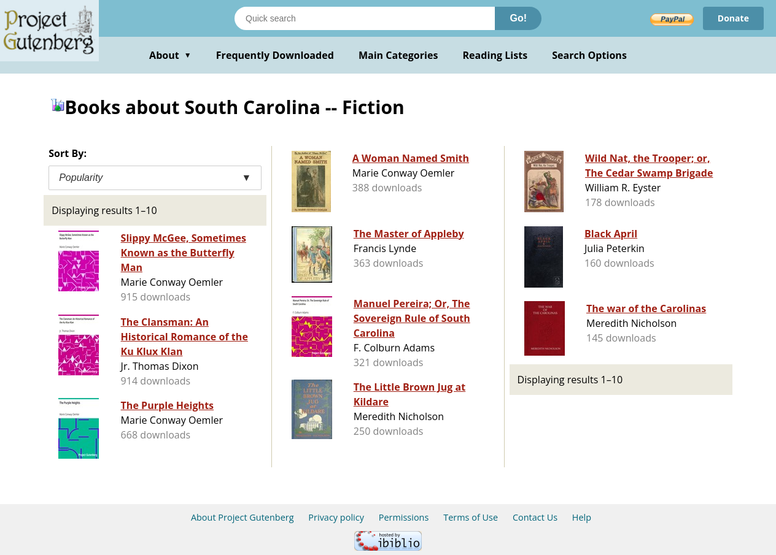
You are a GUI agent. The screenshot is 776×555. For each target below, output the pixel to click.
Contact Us (535, 517)
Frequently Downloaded (275, 55)
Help (581, 517)
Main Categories (398, 55)
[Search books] (365, 18)
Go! (518, 18)
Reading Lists (495, 55)
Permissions (404, 517)
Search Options (589, 55)
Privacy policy (336, 517)
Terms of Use (470, 517)
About (170, 55)
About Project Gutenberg (242, 517)
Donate (733, 18)
